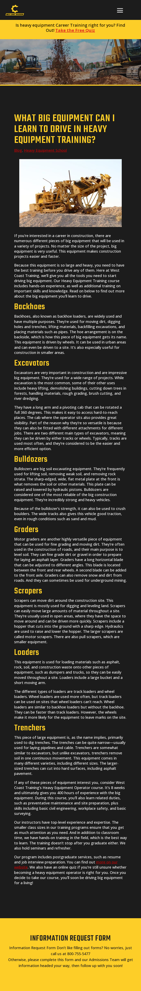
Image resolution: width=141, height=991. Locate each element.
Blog (18, 150)
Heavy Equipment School (45, 150)
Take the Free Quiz (75, 30)
